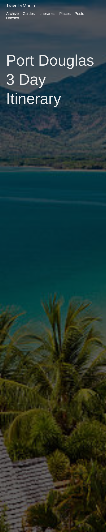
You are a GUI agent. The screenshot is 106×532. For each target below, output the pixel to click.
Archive (12, 13)
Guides (29, 13)
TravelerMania (20, 5)
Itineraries (47, 13)
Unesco (12, 18)
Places (65, 13)
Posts (79, 13)
